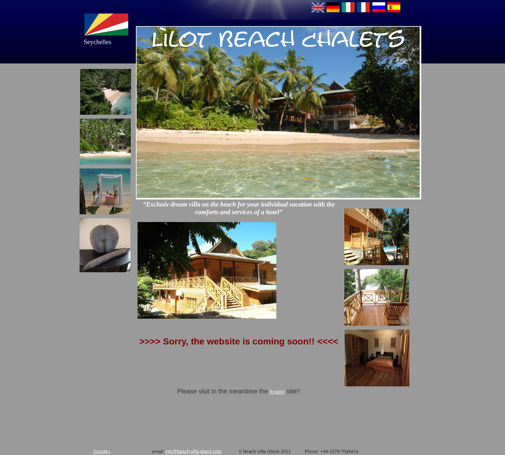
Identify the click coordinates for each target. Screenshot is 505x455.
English (277, 391)
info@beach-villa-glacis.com (193, 451)
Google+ (101, 451)
